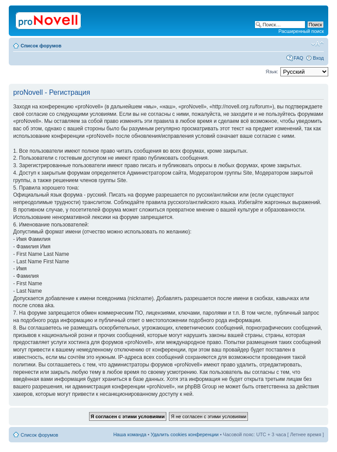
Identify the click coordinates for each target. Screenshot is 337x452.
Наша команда (129, 434)
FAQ (298, 58)
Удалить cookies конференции (185, 434)
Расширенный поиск (301, 31)
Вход (318, 58)
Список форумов (41, 45)
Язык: (271, 71)
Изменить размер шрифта (317, 44)
